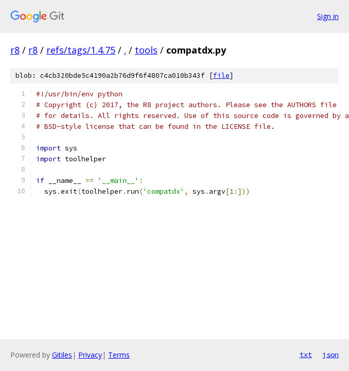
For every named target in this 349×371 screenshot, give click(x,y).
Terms (119, 355)
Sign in (328, 16)
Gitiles (62, 355)
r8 (15, 50)
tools (146, 50)
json (330, 354)
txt (306, 354)
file (221, 75)
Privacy (90, 355)
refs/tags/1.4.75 (80, 50)
